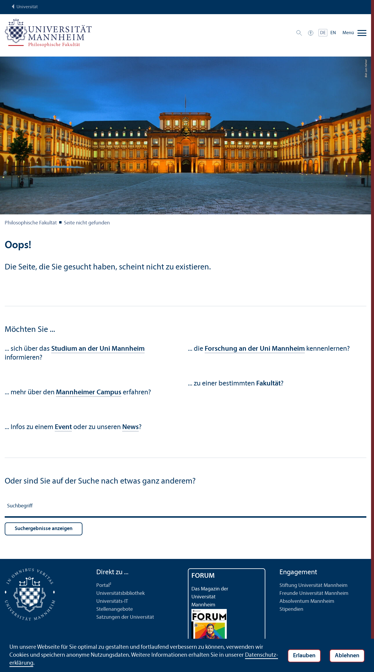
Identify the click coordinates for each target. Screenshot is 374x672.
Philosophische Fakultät (31, 223)
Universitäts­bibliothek (120, 593)
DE (323, 33)
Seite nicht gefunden (87, 223)
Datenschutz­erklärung (36, 663)
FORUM (203, 576)
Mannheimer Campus (88, 392)
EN (333, 33)
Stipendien (291, 609)
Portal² (103, 585)
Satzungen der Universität (125, 617)
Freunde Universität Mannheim (313, 593)
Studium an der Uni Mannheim (98, 348)
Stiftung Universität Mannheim (313, 585)
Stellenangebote (114, 609)
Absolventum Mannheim (306, 601)
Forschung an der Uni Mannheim (255, 348)
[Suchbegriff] (185, 507)
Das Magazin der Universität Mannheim (209, 597)
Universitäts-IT (112, 601)
